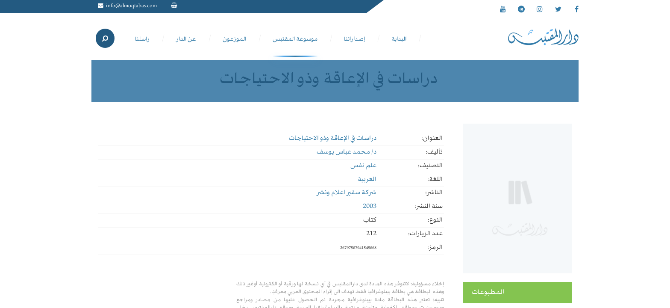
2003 (369, 206)
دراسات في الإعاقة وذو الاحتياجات (332, 138)
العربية (367, 179)
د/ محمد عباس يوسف (346, 152)
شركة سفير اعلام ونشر (346, 193)
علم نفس (363, 166)
